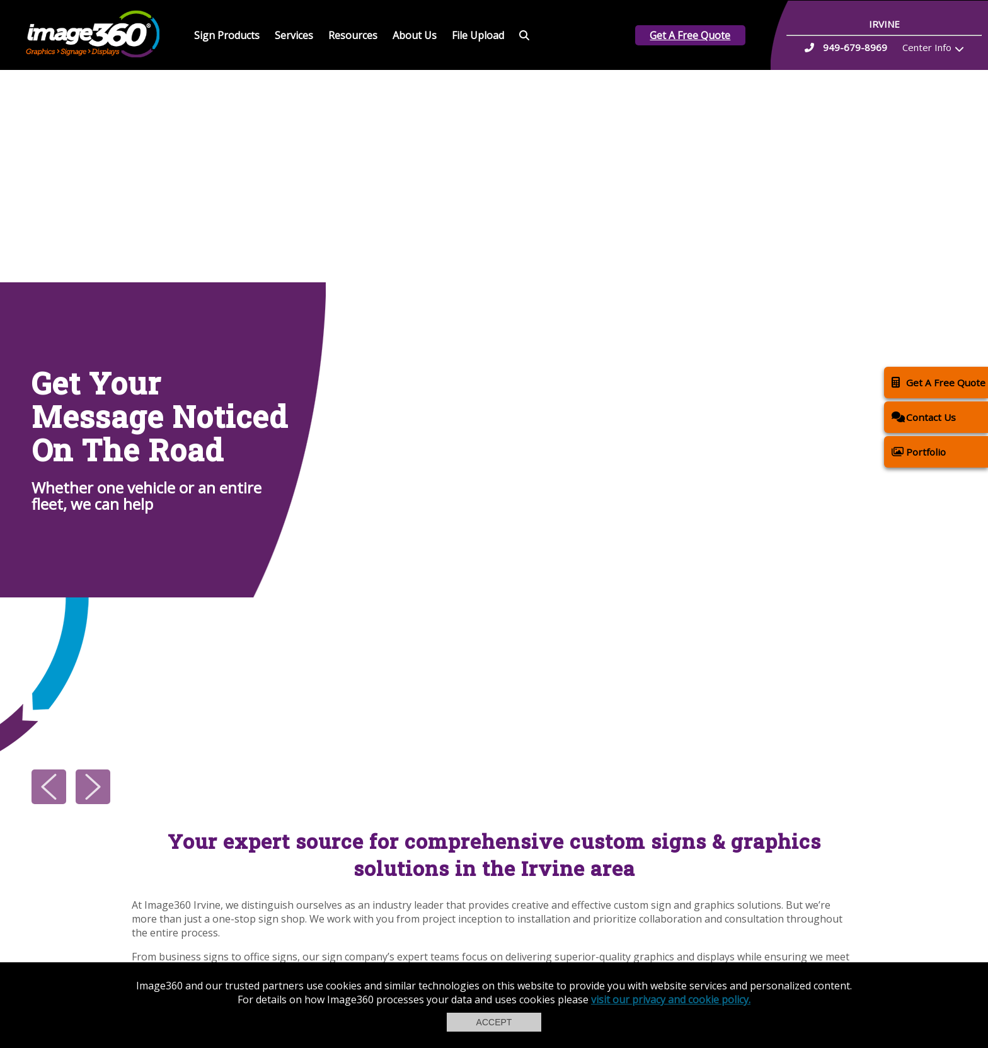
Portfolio (919, 451)
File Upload (478, 35)
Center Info (926, 47)
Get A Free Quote (690, 35)
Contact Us (924, 417)
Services (294, 35)
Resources (352, 35)
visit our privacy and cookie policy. (670, 999)
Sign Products (227, 35)
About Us (415, 35)
